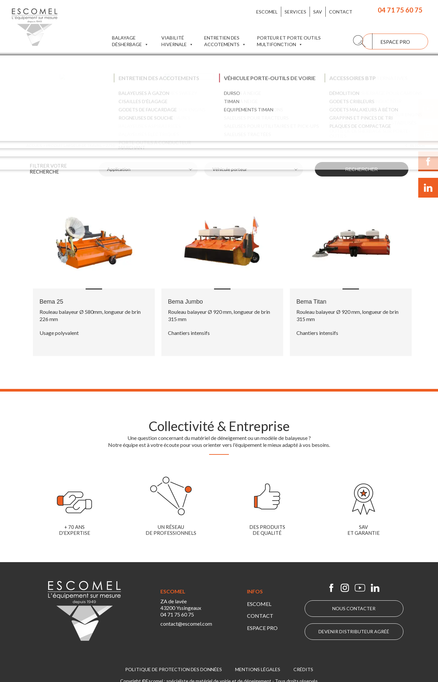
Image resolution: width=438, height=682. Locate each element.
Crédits (303, 667)
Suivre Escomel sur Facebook (428, 161)
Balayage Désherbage (130, 41)
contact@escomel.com (187, 625)
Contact (340, 11)
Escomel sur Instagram (345, 588)
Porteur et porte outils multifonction (289, 41)
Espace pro (395, 42)
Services (295, 11)
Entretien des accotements (225, 41)
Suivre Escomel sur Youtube (428, 109)
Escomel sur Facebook (331, 588)
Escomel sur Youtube (360, 588)
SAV (317, 11)
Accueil (34, 145)
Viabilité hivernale (177, 41)
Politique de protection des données (173, 667)
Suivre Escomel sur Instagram (428, 135)
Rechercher (367, 169)
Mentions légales (257, 667)
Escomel (267, 11)
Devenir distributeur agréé (353, 631)
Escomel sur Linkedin (375, 588)
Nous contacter (353, 608)
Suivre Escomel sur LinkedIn (428, 188)
